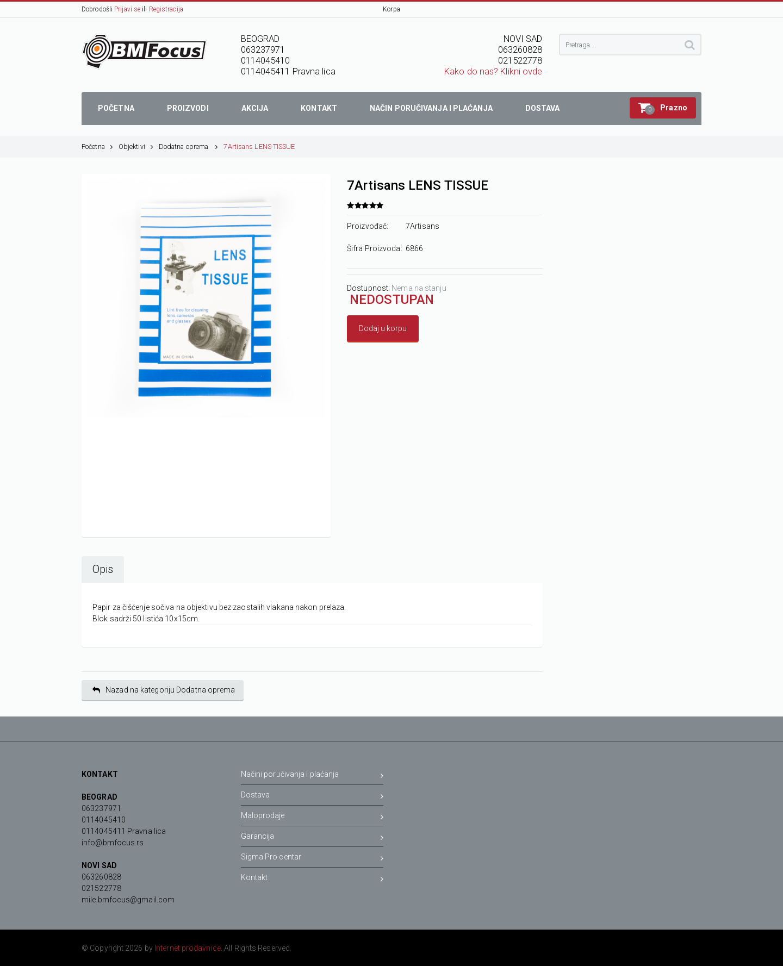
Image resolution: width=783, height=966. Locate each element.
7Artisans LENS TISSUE (259, 146)
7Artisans (422, 226)
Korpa (391, 9)
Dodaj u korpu (383, 328)
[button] (663, 108)
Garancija (312, 838)
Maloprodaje (312, 817)
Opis (102, 569)
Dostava (312, 796)
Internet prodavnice (187, 948)
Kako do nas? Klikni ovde (493, 71)
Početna (97, 146)
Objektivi (136, 146)
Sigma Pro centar (312, 858)
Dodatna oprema (189, 146)
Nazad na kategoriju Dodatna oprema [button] (163, 690)
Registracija (166, 9)
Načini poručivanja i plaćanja (312, 776)
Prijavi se (127, 9)
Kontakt (312, 879)
